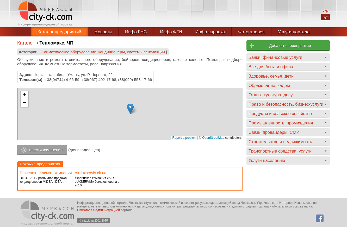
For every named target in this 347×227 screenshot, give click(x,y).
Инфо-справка (210, 31)
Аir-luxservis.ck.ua (91, 173)
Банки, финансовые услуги (275, 57)
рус (326, 17)
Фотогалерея (251, 31)
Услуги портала (293, 31)
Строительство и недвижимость (280, 141)
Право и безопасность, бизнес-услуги (286, 104)
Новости (103, 31)
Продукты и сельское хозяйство (280, 113)
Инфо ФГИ (171, 31)
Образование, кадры (269, 85)
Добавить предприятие (290, 45)
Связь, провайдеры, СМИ (274, 132)
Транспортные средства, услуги (280, 151)
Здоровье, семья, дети (271, 76)
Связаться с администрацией (98, 210)
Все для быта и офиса (271, 66)
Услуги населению (267, 160)
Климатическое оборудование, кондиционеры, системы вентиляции (103, 52)
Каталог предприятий (59, 31)
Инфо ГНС (136, 31)
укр (325, 10)
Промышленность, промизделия (281, 123)
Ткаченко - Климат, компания (46, 173)
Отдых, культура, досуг (271, 94)
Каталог (25, 43)
